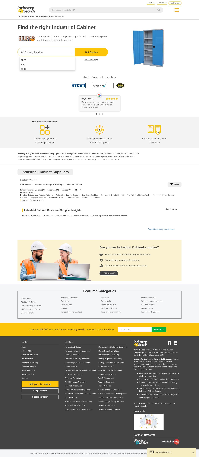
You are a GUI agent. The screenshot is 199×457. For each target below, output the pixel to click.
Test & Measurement (106, 378)
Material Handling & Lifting (108, 351)
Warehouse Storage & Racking (48, 184)
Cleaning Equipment (72, 355)
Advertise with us (28, 370)
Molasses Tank (73, 198)
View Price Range (91, 60)
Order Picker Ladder (91, 198)
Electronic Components (73, 374)
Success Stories (28, 374)
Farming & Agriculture (73, 378)
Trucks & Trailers (104, 386)
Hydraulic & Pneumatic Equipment (77, 390)
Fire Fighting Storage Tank (138, 195)
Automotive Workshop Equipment (77, 351)
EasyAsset (175, 394)
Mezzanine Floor (56, 198)
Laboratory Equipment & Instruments (78, 409)
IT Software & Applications (75, 405)
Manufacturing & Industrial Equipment (112, 347)
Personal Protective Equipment (110, 370)
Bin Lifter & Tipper (28, 302)
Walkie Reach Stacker (150, 312)
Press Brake (106, 301)
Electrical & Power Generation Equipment (80, 370)
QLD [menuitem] (23, 69)
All (81, 190)
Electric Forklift (27, 313)
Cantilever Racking (90, 195)
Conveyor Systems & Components (78, 363)
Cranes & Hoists (71, 366)
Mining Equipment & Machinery (110, 359)
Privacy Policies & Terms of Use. (77, 453)
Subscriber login (40, 397)
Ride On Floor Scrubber (111, 312)
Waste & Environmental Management (112, 394)
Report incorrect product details (161, 229)
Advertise (175, 3)
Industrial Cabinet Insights (32, 200)
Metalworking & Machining (108, 355)
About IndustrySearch (30, 355)
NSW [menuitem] (24, 59)
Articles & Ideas (27, 351)
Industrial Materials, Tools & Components (80, 394)
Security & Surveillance (107, 374)
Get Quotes (91, 52)
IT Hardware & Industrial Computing (78, 401)
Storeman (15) (53, 190)
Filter (174, 184)
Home (24, 347)
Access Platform (46, 195)
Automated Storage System (67, 195)
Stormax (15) (40, 190)
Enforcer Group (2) (69, 190)
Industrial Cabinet (74, 184)
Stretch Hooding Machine (152, 301)
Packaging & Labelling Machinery (111, 363)
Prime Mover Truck (109, 305)
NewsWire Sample (29, 366)
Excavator (65, 301)
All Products (25, 184)
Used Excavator (147, 305)
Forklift (64, 308)
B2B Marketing (27, 359)
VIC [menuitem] (23, 64)
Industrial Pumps (71, 397)
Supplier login (40, 390)
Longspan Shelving (38, 198)
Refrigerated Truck (109, 308)
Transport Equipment (106, 382)
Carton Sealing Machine (31, 306)
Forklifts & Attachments (74, 386)
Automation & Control (73, 347)
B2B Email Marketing (30, 363)
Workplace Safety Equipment (109, 409)
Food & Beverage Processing (75, 382)
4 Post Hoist (26, 298)
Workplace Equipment (106, 405)
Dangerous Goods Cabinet (112, 195)
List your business (40, 384)
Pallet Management (105, 366)
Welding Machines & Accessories (110, 397)
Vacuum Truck (147, 308)
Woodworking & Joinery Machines (111, 401)
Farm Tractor (66, 305)
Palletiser (105, 297)
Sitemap (25, 378)
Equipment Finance (69, 297)
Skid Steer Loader (148, 297)
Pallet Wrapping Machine (71, 312)
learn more (109, 273)
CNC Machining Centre (30, 309)
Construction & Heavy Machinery (77, 359)
